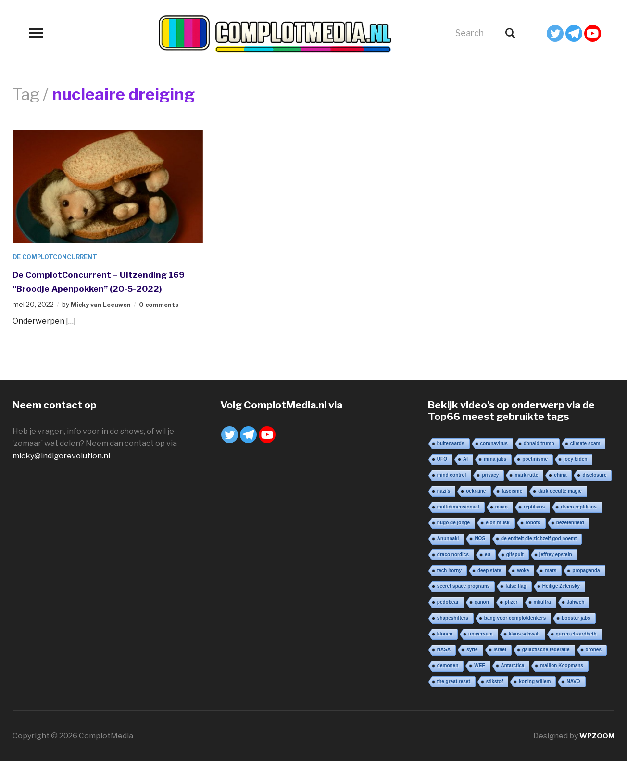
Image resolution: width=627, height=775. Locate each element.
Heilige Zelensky (561, 599)
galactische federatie (546, 663)
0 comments (167, 318)
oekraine (476, 504)
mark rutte (526, 488)
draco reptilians (578, 520)
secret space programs (463, 599)
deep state (489, 583)
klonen (444, 647)
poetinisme (535, 472)
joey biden (575, 472)
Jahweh (576, 615)
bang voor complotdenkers (515, 631)
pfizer (511, 615)
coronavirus (494, 456)
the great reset (453, 695)
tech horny (449, 583)
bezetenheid (570, 536)
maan (501, 520)
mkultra (542, 615)
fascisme (512, 504)
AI (465, 472)
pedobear (448, 615)
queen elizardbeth (576, 647)
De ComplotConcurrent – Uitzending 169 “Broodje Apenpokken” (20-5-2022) (106, 287)
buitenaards (450, 456)
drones (594, 663)
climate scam (585, 456)
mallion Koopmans (561, 679)
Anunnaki (448, 552)
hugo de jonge (453, 536)
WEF (479, 679)
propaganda (586, 583)
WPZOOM (595, 749)
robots (533, 536)
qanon (482, 615)
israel (500, 663)
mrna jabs (495, 472)
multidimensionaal (458, 520)
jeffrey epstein (555, 568)
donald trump (539, 456)
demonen (447, 679)
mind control (451, 488)
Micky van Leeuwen (104, 318)
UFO (442, 472)
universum (480, 647)
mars (550, 583)
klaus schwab (524, 647)
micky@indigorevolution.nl (61, 469)
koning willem (535, 695)
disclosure (594, 488)
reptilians (534, 520)
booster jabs (576, 631)
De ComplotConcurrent (60, 257)
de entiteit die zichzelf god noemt (539, 552)
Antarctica (513, 679)
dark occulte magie (560, 504)
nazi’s (443, 504)
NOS (480, 552)
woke (523, 583)
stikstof (494, 695)
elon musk (497, 536)
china (560, 488)
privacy (490, 488)
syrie (471, 663)
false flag (515, 599)
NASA (444, 663)
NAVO (573, 695)
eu (487, 568)
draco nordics (453, 568)
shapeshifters (452, 631)
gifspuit (515, 568)
